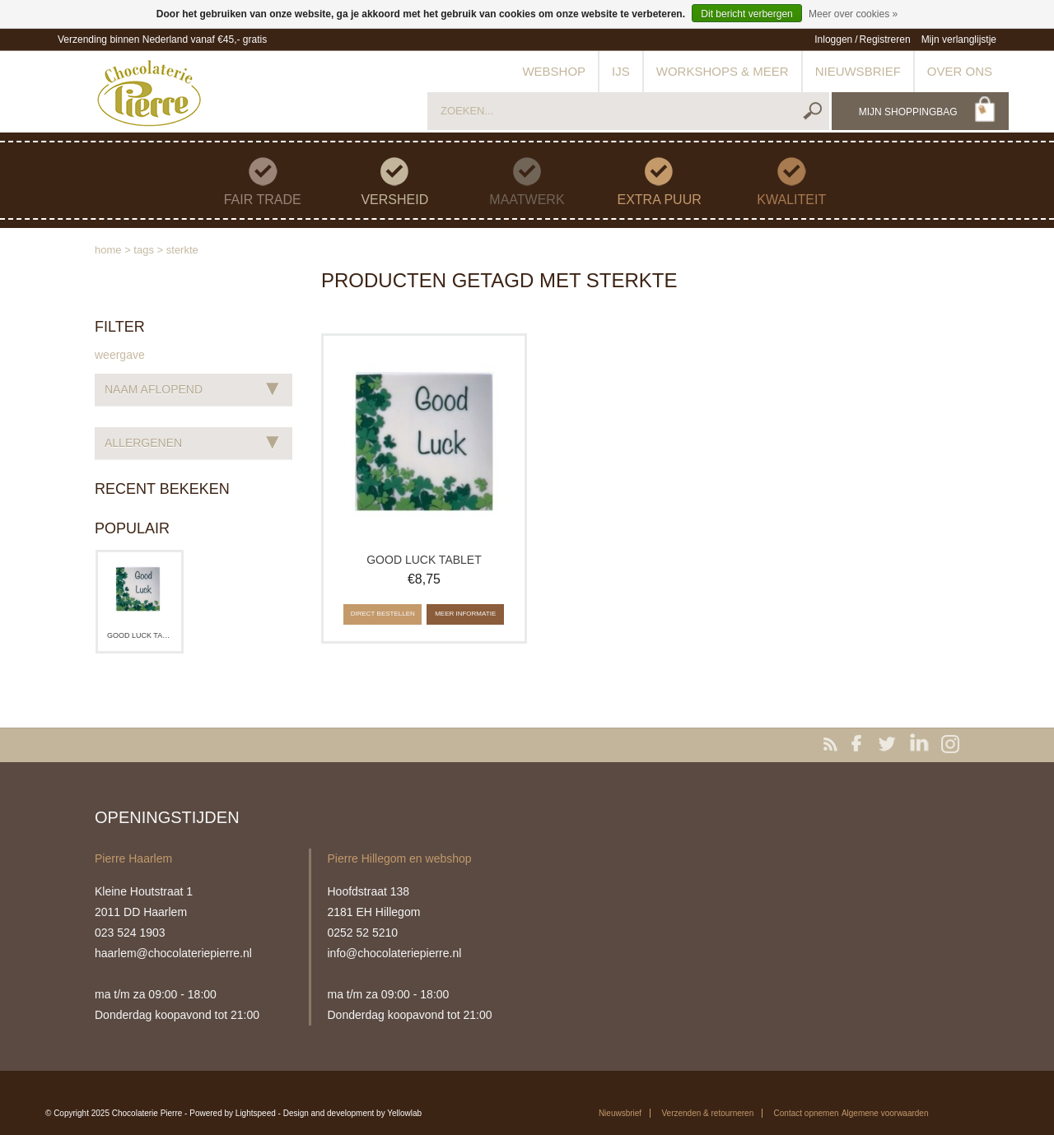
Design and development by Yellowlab (352, 1113)
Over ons (959, 71)
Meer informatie (465, 613)
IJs (621, 71)
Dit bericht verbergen (746, 14)
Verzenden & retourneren (707, 1113)
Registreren (885, 39)
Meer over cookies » (853, 14)
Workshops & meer (722, 71)
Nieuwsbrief (858, 71)
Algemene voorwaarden (885, 1113)
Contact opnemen (806, 1113)
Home (108, 250)
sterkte (182, 250)
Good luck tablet (139, 635)
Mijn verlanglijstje (958, 39)
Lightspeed (256, 1113)
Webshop (553, 71)
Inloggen (833, 39)
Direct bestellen (383, 613)
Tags (143, 250)
